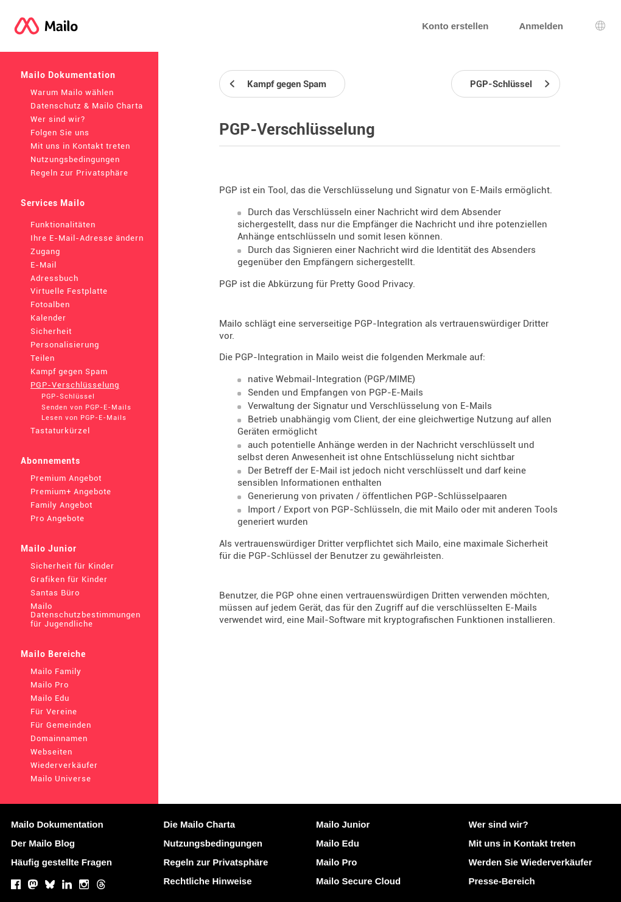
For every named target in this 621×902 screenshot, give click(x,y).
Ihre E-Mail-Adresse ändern (87, 238)
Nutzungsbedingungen (75, 159)
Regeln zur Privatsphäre (79, 172)
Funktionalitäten (63, 224)
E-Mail (43, 264)
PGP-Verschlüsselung (74, 384)
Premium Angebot (66, 478)
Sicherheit (51, 331)
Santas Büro (55, 592)
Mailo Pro (49, 684)
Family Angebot (61, 505)
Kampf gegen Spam (69, 371)
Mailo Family (56, 671)
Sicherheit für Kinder (72, 565)
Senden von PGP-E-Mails (86, 407)
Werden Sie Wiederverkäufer (530, 862)
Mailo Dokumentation (68, 75)
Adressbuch (54, 278)
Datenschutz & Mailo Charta (86, 105)
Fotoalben (50, 304)
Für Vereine (53, 711)
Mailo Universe (60, 778)
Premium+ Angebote (70, 491)
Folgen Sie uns (59, 132)
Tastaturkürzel (60, 430)
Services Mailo (53, 203)
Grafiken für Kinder (69, 579)
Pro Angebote (57, 518)
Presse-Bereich (502, 881)
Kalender (48, 317)
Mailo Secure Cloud (358, 881)
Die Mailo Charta (200, 824)
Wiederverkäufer (64, 765)
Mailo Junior (49, 548)
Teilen (42, 358)
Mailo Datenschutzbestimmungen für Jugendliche (85, 615)
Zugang (45, 251)
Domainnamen (59, 738)
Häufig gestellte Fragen (61, 862)
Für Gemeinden (60, 725)
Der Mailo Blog (43, 843)
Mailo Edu (49, 698)
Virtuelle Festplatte (69, 291)
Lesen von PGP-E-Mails (84, 418)
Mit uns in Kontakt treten (80, 146)
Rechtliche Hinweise (208, 881)
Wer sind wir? (57, 119)
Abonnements (50, 461)
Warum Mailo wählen (72, 92)
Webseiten (51, 751)
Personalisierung (64, 344)
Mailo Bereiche (53, 654)
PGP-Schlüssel (68, 396)
